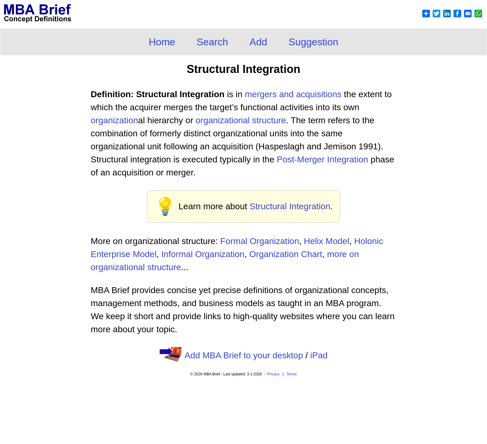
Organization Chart (285, 254)
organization (114, 120)
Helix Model (326, 241)
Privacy (273, 374)
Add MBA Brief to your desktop (243, 355)
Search (212, 42)
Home (162, 42)
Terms (292, 374)
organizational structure (241, 120)
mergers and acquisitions (293, 94)
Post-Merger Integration (322, 159)
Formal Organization (259, 241)
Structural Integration (290, 206)
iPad (319, 355)
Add (258, 42)
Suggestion (313, 42)
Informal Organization (202, 254)
